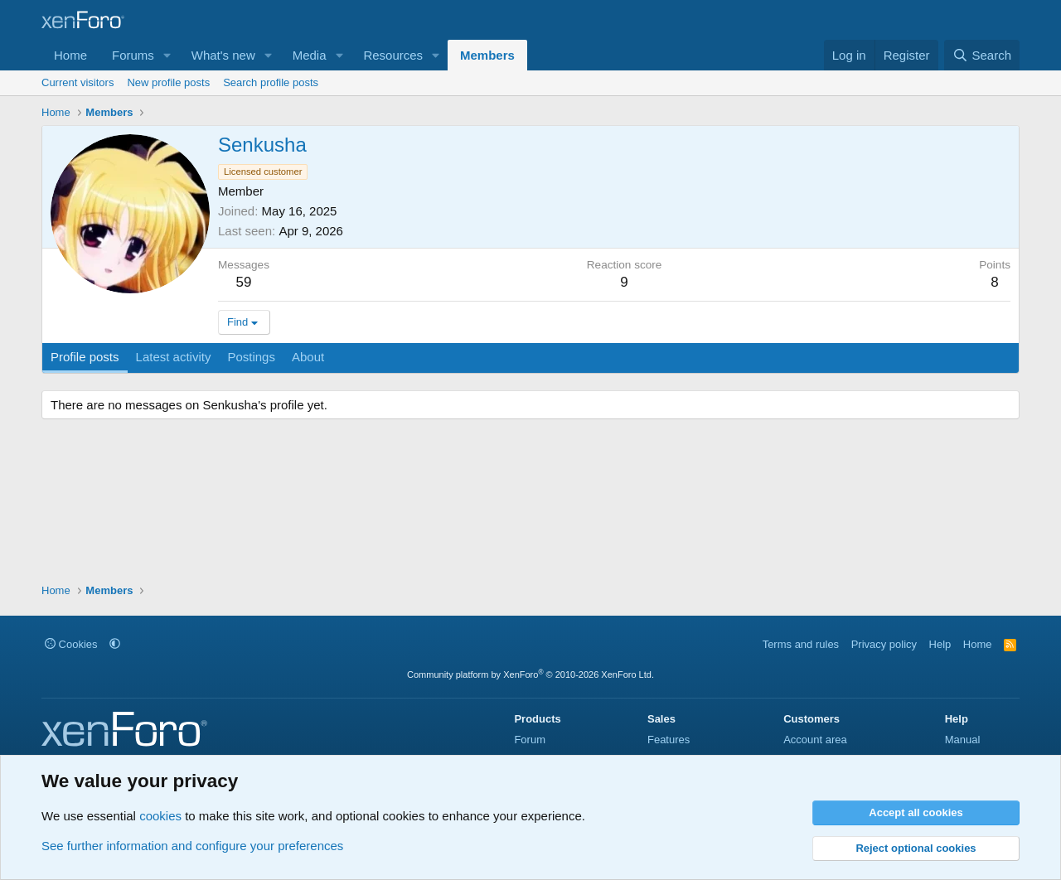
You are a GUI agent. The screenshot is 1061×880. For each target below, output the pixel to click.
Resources (393, 55)
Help (940, 644)
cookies (160, 816)
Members (487, 55)
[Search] (982, 55)
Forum (529, 739)
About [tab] (308, 357)
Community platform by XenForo (530, 674)
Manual (963, 739)
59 (244, 282)
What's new (223, 55)
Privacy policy (884, 644)
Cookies (71, 644)
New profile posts (168, 82)
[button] (167, 55)
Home (70, 55)
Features (668, 739)
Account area (815, 739)
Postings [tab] (251, 357)
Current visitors (77, 82)
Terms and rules (801, 644)
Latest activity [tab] (173, 357)
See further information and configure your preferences (192, 846)
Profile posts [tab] (85, 357)
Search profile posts (270, 82)
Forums (133, 55)
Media (310, 55)
